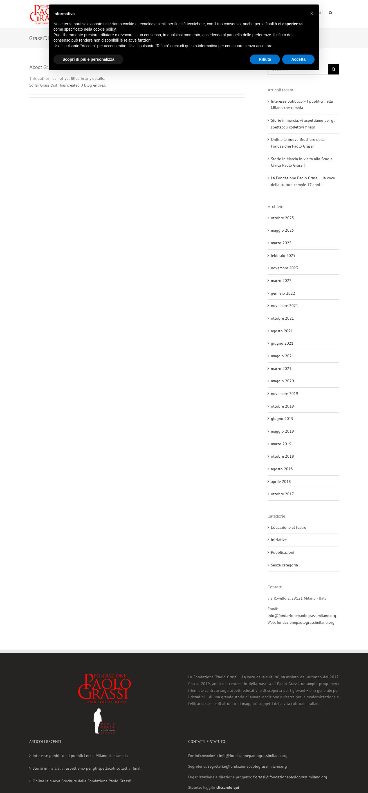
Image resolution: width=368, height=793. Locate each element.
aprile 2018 (281, 481)
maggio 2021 (282, 355)
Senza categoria (284, 565)
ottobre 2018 (282, 456)
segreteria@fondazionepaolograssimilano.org (247, 766)
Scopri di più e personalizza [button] (88, 59)
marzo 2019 (281, 443)
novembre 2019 (284, 393)
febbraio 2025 (283, 255)
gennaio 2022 (283, 293)
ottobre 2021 (282, 318)
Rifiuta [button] (265, 59)
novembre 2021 (284, 305)
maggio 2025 (282, 230)
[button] (311, 13)
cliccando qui (227, 787)
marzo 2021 (281, 368)
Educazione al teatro (288, 527)
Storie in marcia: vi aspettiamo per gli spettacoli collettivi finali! (88, 768)
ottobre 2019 (282, 406)
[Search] (331, 12)
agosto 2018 (282, 468)
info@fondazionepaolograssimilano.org (302, 615)
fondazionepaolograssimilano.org (306, 622)
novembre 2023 (284, 267)
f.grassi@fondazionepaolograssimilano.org (290, 777)
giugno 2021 (282, 343)
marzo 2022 (281, 280)
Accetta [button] (298, 59)
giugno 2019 (282, 418)
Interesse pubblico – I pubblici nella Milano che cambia (80, 755)
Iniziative (279, 539)
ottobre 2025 (282, 217)
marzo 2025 (281, 242)
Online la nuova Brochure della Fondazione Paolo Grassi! (82, 780)
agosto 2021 (282, 330)
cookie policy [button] (104, 29)
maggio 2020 (282, 380)
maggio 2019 (282, 431)
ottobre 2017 (282, 493)
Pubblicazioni (282, 552)
